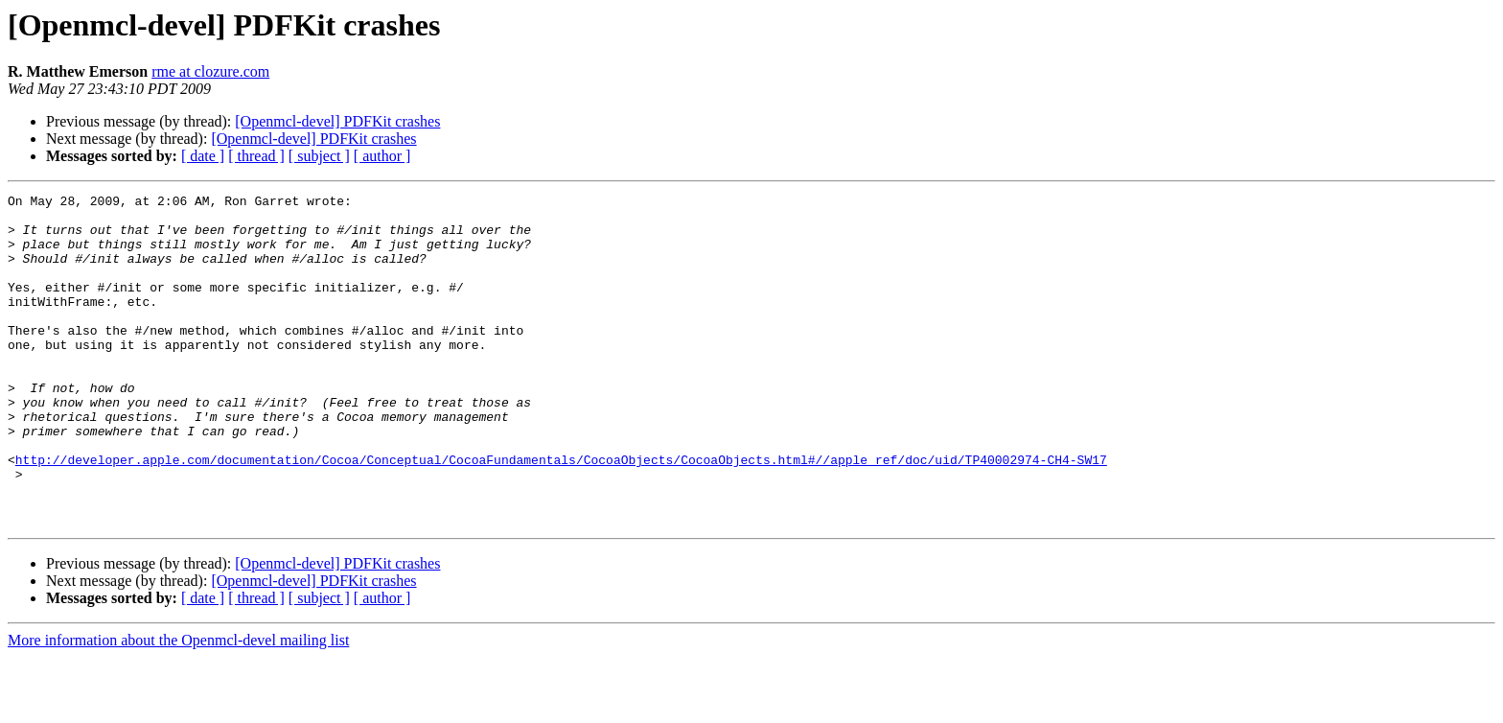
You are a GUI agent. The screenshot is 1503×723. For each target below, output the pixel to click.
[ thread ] (256, 156)
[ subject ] (319, 156)
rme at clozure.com (210, 71)
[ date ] (202, 156)
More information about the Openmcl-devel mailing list (178, 706)
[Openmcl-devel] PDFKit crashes (337, 121)
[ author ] (382, 156)
